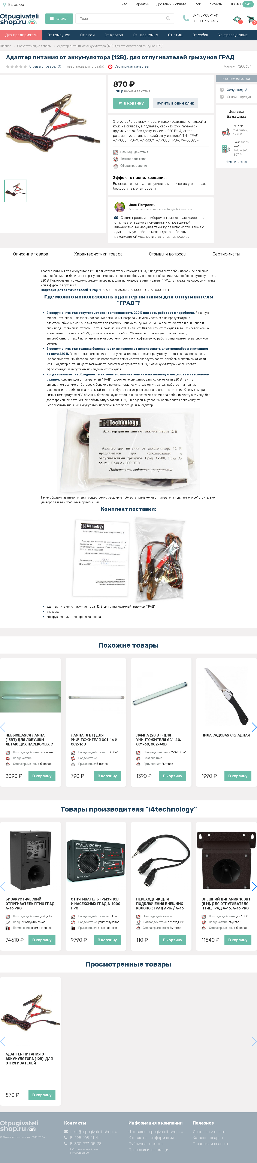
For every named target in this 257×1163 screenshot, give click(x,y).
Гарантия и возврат (211, 1144)
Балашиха (13, 5)
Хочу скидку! (237, 90)
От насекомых (145, 35)
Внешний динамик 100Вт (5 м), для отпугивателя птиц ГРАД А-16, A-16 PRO (226, 903)
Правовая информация (149, 1150)
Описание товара (30, 254)
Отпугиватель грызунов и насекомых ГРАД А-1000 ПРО (95, 903)
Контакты (215, 4)
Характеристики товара (98, 254)
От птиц (175, 35)
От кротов (114, 35)
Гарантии (141, 4)
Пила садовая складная (226, 735)
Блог (196, 4)
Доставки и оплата (171, 4)
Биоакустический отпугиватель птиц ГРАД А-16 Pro (30, 903)
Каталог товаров (208, 1138)
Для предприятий (21, 35)
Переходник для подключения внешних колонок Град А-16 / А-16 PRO (160, 903)
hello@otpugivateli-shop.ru (90, 1132)
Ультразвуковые (233, 35)
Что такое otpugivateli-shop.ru (155, 1132)
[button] (254, 727)
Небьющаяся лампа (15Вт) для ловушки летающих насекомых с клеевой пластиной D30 (29, 739)
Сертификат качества (128, 66)
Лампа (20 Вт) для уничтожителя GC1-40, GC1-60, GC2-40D (158, 739)
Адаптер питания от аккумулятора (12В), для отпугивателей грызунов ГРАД (29, 1058)
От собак (200, 35)
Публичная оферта (145, 1144)
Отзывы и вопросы (167, 254)
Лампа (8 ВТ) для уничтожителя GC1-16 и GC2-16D (94, 739)
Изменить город (237, 162)
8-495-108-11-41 (205, 15)
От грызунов (59, 35)
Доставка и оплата (209, 1132)
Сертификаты (226, 254)
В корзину (131, 103)
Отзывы (242, 4)
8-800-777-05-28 (207, 21)
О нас (122, 4)
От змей (87, 35)
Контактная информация (151, 1138)
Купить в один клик (175, 103)
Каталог (59, 18)
